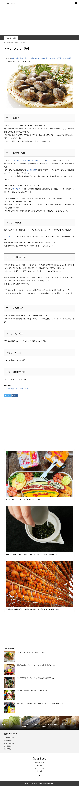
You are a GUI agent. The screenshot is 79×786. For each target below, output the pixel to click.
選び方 (27, 58)
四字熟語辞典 (7, 746)
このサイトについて (39, 762)
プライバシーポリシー (39, 768)
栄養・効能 (19, 58)
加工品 (59, 58)
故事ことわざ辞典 (9, 743)
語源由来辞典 (7, 740)
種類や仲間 (67, 58)
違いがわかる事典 (9, 737)
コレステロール (17, 189)
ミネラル (49, 160)
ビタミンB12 (31, 170)
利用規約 (39, 765)
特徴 (12, 58)
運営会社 (39, 771)
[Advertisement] (39, 20)
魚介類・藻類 (11, 38)
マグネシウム (36, 160)
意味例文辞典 (7, 749)
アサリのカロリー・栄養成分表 (17, 389)
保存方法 (44, 58)
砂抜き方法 (35, 58)
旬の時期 (52, 58)
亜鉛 (25, 160)
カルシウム (18, 160)
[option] (10, 723)
